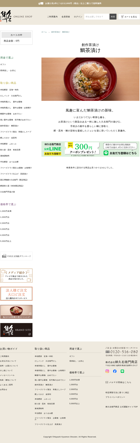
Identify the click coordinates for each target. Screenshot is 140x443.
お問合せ (3, 389)
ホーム (44, 32)
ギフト (3, 64)
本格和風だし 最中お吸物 (11, 102)
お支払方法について (8, 361)
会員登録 (66, 17)
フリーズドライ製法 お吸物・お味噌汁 (16, 168)
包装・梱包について (8, 380)
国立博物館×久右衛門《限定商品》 (14, 180)
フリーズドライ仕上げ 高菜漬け (14, 174)
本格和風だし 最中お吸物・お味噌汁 (15, 108)
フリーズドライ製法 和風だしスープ (15, 132)
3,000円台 (5, 229)
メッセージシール (7, 375)
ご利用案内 (52, 17)
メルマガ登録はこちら (118, 382)
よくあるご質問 (6, 385)
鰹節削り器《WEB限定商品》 (12, 186)
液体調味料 (4, 156)
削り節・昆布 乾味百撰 (10, 150)
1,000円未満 (5, 211)
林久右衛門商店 (122, 362)
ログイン (78, 17)
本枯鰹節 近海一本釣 (9, 90)
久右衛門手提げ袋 (7, 192)
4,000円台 (5, 235)
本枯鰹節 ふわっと (8, 144)
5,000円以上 (5, 241)
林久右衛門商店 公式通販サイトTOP (122, 407)
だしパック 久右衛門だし (11, 96)
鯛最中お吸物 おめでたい (11, 114)
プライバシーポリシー (115, 397)
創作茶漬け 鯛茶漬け (9, 126)
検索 (113, 17)
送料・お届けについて (9, 366)
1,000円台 (5, 217)
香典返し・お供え (8, 70)
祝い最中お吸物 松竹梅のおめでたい (15, 120)
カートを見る (130, 17)
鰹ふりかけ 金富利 (8, 138)
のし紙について (6, 370)
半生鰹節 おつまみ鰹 (9, 162)
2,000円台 (5, 223)
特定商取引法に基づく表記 (117, 392)
